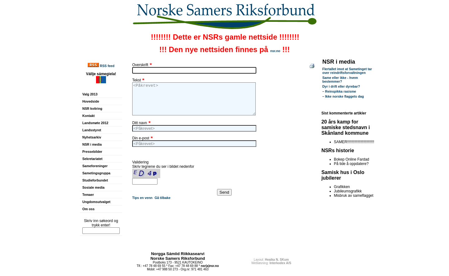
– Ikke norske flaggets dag (343, 96)
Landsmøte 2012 (95, 123)
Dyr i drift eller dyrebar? (341, 86)
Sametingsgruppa (96, 173)
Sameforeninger (95, 166)
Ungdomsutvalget (96, 202)
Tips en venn (142, 198)
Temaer (88, 194)
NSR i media (92, 144)
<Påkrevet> (194, 98)
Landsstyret (91, 130)
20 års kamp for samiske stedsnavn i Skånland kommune (345, 127)
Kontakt (88, 116)
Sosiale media (93, 187)
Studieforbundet (95, 180)
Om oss (88, 209)
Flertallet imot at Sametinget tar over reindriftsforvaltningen (347, 71)
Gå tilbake (163, 198)
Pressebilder (92, 151)
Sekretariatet (92, 159)
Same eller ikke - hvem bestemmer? (340, 79)
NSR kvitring (92, 108)
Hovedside (90, 101)
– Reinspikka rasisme (339, 91)
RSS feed (107, 66)
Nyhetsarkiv (91, 137)
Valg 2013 (90, 94)
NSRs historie (337, 150)
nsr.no (275, 51)
